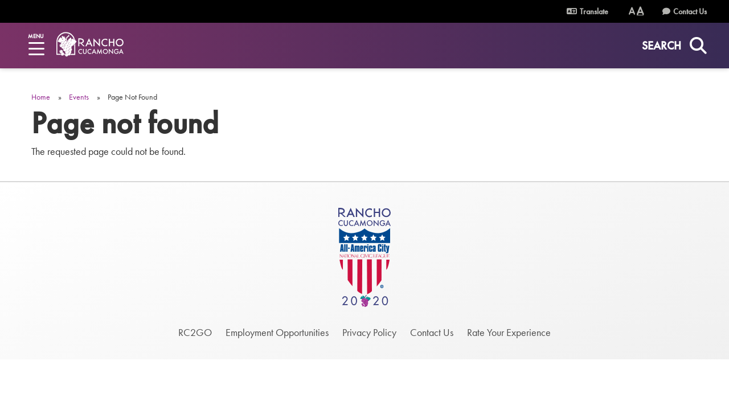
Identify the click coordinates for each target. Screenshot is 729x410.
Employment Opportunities (277, 332)
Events (79, 97)
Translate (587, 11)
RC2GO (195, 332)
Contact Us (690, 11)
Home (40, 97)
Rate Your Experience (509, 332)
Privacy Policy (369, 332)
